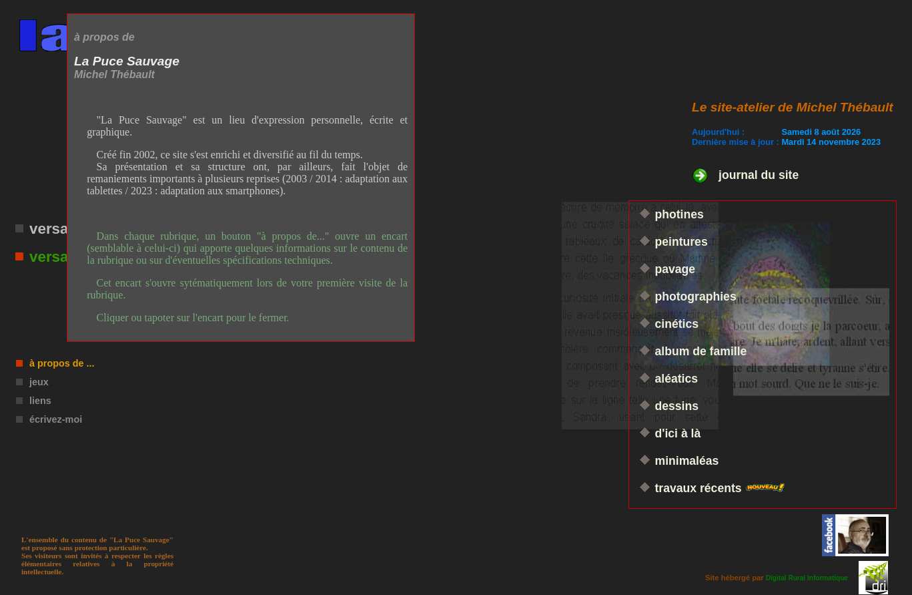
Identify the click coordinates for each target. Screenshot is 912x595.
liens (40, 400)
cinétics (677, 324)
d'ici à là (678, 433)
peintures (681, 241)
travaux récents (700, 488)
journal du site (759, 175)
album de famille (701, 351)
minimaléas (687, 460)
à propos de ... (62, 363)
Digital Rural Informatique (807, 578)
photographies (696, 296)
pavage (675, 269)
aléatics (677, 378)
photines (679, 214)
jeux (39, 382)
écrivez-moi (55, 419)
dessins (677, 406)
